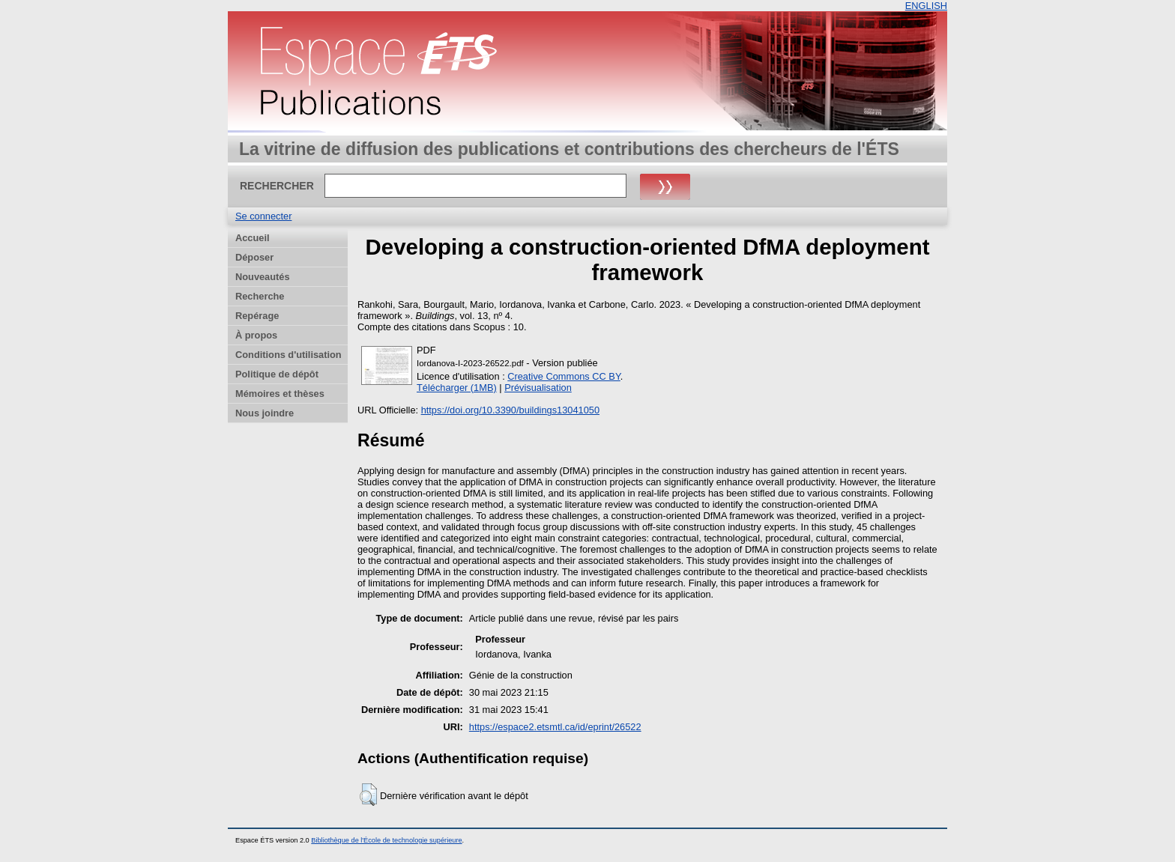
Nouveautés (262, 276)
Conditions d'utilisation (288, 354)
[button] (368, 794)
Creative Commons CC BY (563, 376)
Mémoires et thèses (279, 393)
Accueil (252, 237)
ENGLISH (926, 5)
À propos (256, 335)
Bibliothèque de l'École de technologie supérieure (386, 840)
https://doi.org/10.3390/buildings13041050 (510, 410)
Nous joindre (264, 413)
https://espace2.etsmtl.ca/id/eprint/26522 (555, 726)
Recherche (259, 296)
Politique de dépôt (276, 374)
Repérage (257, 315)
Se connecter (263, 216)
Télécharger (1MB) (457, 387)
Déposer (254, 257)
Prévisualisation (538, 387)
